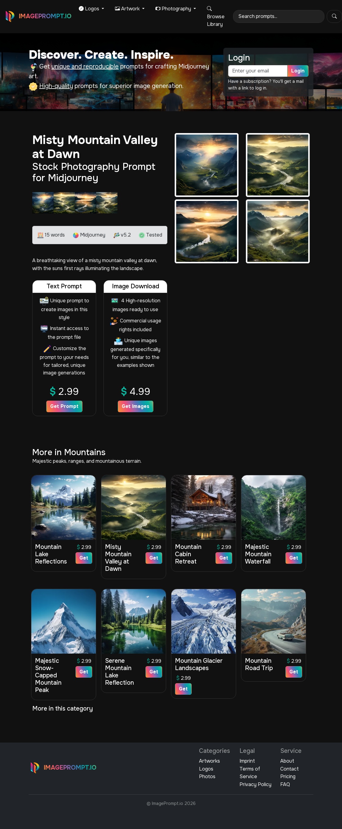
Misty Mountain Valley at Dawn (118, 558)
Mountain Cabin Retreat (188, 554)
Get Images (135, 406)
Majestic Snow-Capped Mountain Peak (48, 675)
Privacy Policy (255, 784)
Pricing (287, 776)
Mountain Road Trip (259, 664)
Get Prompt (64, 406)
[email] (258, 71)
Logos (206, 769)
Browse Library (216, 16)
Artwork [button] (128, 8)
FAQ (285, 784)
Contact (289, 769)
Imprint (247, 761)
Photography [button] (173, 8)
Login (298, 71)
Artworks (209, 761)
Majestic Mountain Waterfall (258, 554)
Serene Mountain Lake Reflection (119, 672)
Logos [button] (89, 8)
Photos (207, 776)
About (287, 761)
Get (83, 558)
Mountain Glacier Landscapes (199, 664)
